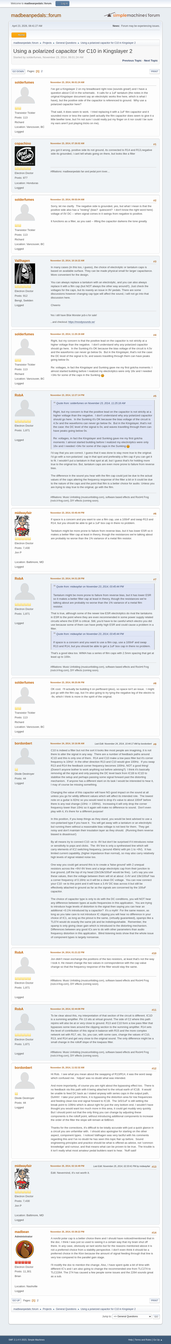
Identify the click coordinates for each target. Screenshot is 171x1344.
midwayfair (23, 513)
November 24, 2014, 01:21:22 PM (67, 952)
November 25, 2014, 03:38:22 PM (67, 1231)
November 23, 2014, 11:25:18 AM (67, 334)
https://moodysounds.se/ (81, 322)
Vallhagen (22, 260)
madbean (22, 1232)
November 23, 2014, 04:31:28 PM (67, 578)
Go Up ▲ (157, 1339)
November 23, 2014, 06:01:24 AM (67, 82)
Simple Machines (36, 1339)
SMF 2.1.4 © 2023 (18, 1339)
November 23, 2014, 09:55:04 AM (67, 199)
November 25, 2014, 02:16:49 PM (67, 1166)
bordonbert (23, 743)
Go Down (18, 71)
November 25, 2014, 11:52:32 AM (67, 1067)
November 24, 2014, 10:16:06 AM (67, 743)
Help (130, 1339)
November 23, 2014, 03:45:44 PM (67, 513)
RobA (19, 395)
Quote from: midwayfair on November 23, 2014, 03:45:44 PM (90, 586)
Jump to (106, 1316)
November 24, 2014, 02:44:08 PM (67, 1009)
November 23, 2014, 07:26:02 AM (67, 143)
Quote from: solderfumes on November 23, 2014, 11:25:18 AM (90, 403)
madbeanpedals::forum (36, 15)
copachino (23, 143)
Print (154, 71)
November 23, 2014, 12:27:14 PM (67, 395)
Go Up (16, 1300)
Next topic (151, 60)
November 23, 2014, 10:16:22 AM (67, 260)
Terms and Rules (143, 1339)
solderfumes (24, 82)
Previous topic (132, 60)
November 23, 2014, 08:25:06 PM (67, 682)
